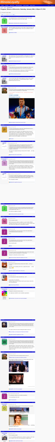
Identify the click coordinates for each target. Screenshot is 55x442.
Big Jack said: (12, 205)
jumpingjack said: (12, 289)
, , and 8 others (18, 23)
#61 (32, 203)
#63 (32, 227)
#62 (32, 216)
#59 (32, 157)
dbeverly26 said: (12, 87)
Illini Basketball (19, 5)
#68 (32, 287)
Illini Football (26, 5)
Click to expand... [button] (22, 413)
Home (2, 5)
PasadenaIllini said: (13, 143)
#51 (32, 16)
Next (13, 14)
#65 (32, 248)
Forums (6, 5)
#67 (32, 273)
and (13, 32)
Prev (2, 14)
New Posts (12, 5)
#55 (32, 76)
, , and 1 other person (17, 270)
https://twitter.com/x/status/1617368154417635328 (18, 331)
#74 (32, 431)
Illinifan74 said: (12, 353)
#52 (32, 25)
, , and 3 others (18, 257)
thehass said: (12, 229)
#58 (32, 141)
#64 (32, 236)
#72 (32, 391)
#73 (32, 402)
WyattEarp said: (12, 404)
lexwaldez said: (12, 275)
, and (16, 182)
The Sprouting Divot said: (14, 393)
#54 (32, 63)
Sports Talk (32, 5)
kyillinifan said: (12, 65)
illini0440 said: (12, 159)
